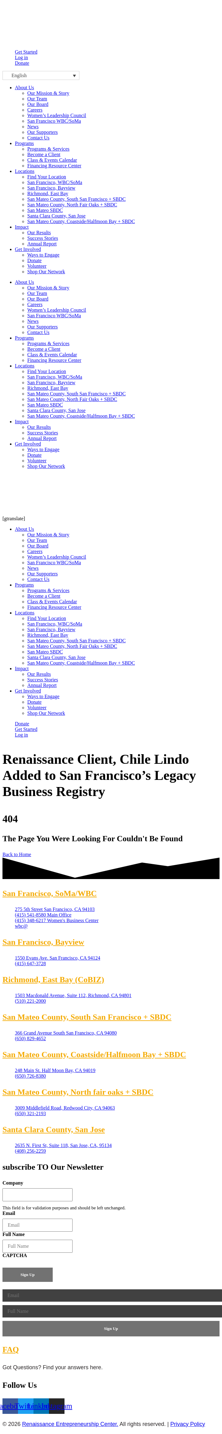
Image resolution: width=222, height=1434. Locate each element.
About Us (24, 87)
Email (8, 1213)
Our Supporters (42, 326)
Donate (34, 455)
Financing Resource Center (54, 360)
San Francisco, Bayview (51, 382)
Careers (34, 304)
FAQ (10, 1349)
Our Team (37, 293)
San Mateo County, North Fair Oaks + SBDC (72, 399)
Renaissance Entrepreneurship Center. (70, 1424)
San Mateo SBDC (45, 404)
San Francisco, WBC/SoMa (54, 377)
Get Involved (28, 249)
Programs (24, 143)
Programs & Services (48, 343)
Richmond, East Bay (47, 388)
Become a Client (43, 349)
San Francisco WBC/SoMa (54, 315)
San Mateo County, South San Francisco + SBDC (76, 393)
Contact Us (38, 332)
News (32, 321)
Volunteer (37, 460)
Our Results (39, 427)
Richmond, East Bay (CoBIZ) (53, 979)
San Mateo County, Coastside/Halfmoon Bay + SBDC (81, 416)
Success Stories (42, 432)
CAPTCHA (14, 1255)
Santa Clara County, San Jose (56, 410)
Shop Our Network (46, 466)
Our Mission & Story (48, 287)
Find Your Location (46, 371)
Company (12, 1182)
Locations (24, 171)
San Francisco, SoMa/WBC (49, 893)
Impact (22, 227)
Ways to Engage (43, 449)
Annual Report (42, 438)
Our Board (37, 298)
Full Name (13, 1234)
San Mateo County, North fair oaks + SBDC (77, 1092)
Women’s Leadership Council (56, 310)
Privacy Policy (187, 1424)
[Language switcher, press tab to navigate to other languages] (40, 75)
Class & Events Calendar (52, 354)
